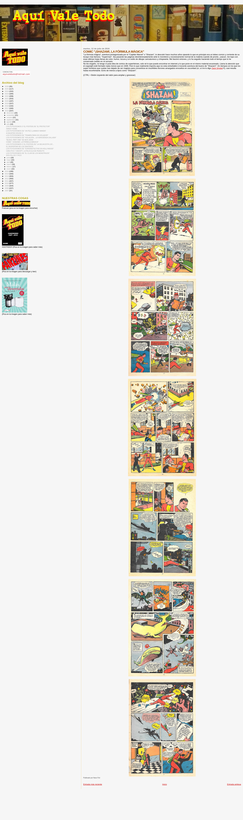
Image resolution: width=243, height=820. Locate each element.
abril (8, 162)
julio (8, 124)
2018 (7, 106)
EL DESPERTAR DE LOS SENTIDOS (19, 146)
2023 (7, 94)
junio (9, 158)
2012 (7, 179)
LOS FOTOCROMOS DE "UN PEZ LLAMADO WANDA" (26, 131)
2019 (7, 103)
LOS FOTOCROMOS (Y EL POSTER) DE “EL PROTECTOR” (28, 126)
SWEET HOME (11, 129)
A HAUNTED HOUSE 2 (14, 133)
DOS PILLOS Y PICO (13, 155)
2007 (7, 191)
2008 (7, 188)
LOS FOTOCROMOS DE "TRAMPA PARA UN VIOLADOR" (27, 135)
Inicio (164, 784)
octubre (10, 117)
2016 (7, 111)
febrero (9, 166)
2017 (7, 108)
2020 (7, 101)
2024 (7, 91)
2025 (7, 89)
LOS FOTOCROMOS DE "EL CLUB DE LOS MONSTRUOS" (28, 153)
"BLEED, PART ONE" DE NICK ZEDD (19, 140)
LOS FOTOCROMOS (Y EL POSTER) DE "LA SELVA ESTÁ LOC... (30, 144)
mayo (9, 160)
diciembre (10, 113)
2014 (7, 174)
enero (9, 169)
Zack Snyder (217, 68)
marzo (9, 164)
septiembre (11, 120)
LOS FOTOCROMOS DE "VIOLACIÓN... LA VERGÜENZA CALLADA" (31, 137)
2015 (7, 171)
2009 (7, 186)
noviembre (11, 115)
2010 (7, 183)
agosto (9, 122)
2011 (7, 181)
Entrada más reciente (92, 784)
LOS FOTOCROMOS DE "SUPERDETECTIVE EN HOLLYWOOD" (30, 149)
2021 (7, 98)
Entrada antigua (234, 784)
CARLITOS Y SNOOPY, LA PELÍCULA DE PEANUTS (25, 151)
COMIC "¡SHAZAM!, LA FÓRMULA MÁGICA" (22, 142)
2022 (7, 96)
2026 (7, 86)
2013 (7, 176)
